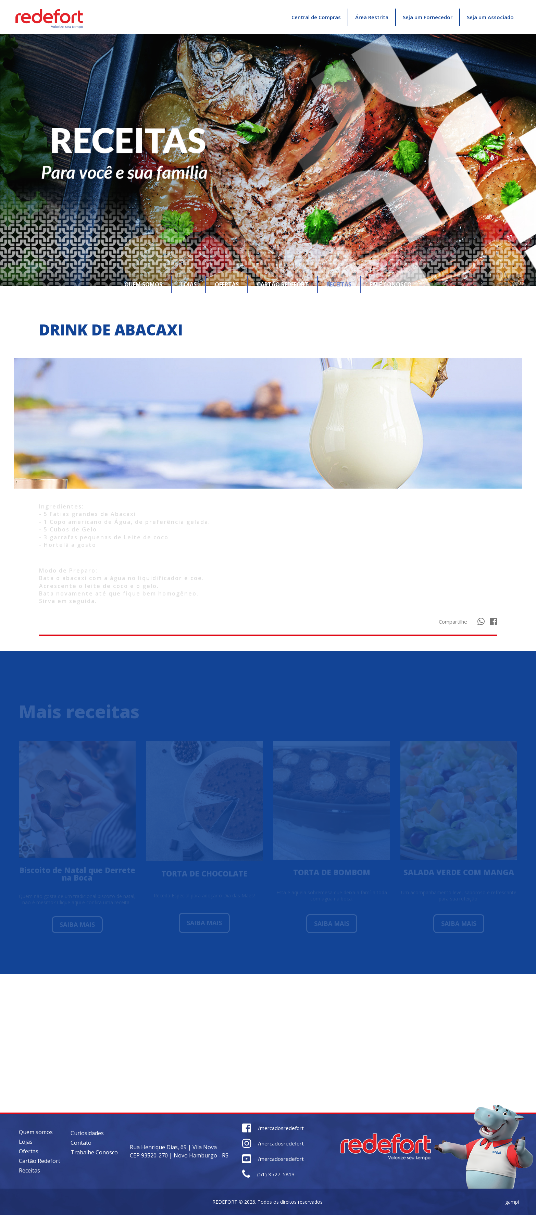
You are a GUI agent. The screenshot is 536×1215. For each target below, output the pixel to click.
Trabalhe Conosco (94, 1152)
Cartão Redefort (39, 1161)
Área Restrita (371, 17)
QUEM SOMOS (143, 284)
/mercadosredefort (273, 1128)
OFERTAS (227, 284)
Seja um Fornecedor (427, 17)
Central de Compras (316, 17)
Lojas (26, 1141)
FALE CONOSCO (391, 284)
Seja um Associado (490, 17)
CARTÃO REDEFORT (282, 284)
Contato (81, 1142)
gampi (512, 1202)
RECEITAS (338, 284)
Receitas (29, 1170)
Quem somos (36, 1132)
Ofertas (28, 1151)
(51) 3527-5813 (268, 1174)
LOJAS (188, 284)
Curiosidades (87, 1133)
